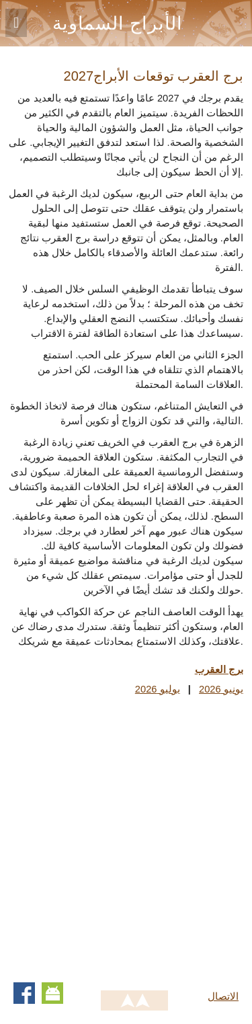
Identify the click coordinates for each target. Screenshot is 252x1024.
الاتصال (223, 996)
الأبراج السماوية (117, 23)
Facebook (24, 993)
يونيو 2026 (221, 689)
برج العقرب (219, 669)
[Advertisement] (126, 836)
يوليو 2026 (157, 689)
